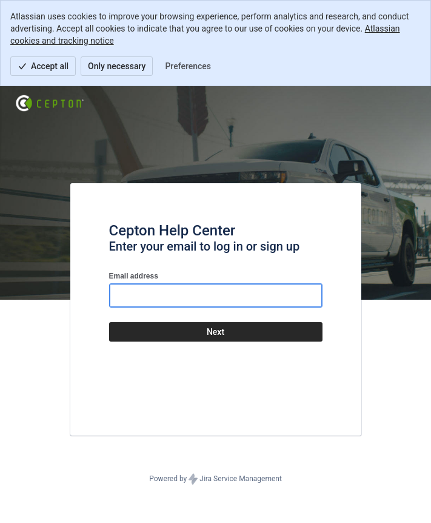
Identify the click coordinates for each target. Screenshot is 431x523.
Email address (133, 276)
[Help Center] (50, 103)
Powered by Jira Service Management (215, 479)
